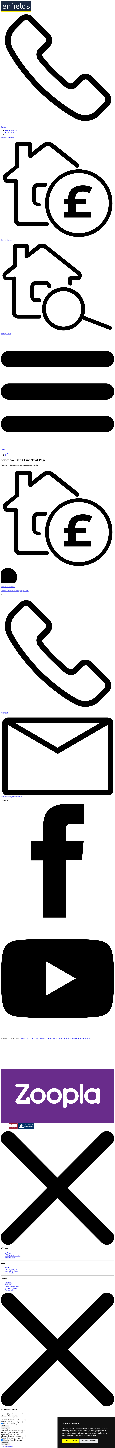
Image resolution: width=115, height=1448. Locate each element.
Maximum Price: (6, 1418)
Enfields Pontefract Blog (13, 1256)
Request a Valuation (7, 138)
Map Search (5, 1428)
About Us (8, 1254)
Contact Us (8, 1283)
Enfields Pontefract (11, 131)
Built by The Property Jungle (81, 1038)
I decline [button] (74, 1441)
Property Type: (5, 1422)
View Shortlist (9, 1273)
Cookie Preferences (64, 1038)
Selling (7, 1267)
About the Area (10, 1258)
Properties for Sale (11, 1269)
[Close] (57, 1244)
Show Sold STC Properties (11, 1424)
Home (7, 1252)
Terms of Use (24, 1038)
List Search (5, 1426)
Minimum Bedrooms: (8, 1420)
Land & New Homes (11, 1271)
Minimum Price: (6, 1416)
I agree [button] (66, 1441)
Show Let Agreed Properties (11, 1440)
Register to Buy (10, 1290)
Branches (8, 1284)
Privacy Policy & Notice (38, 1038)
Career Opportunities (12, 1286)
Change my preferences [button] (88, 1441)
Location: (4, 1414)
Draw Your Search (7, 1446)
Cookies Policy (52, 1038)
